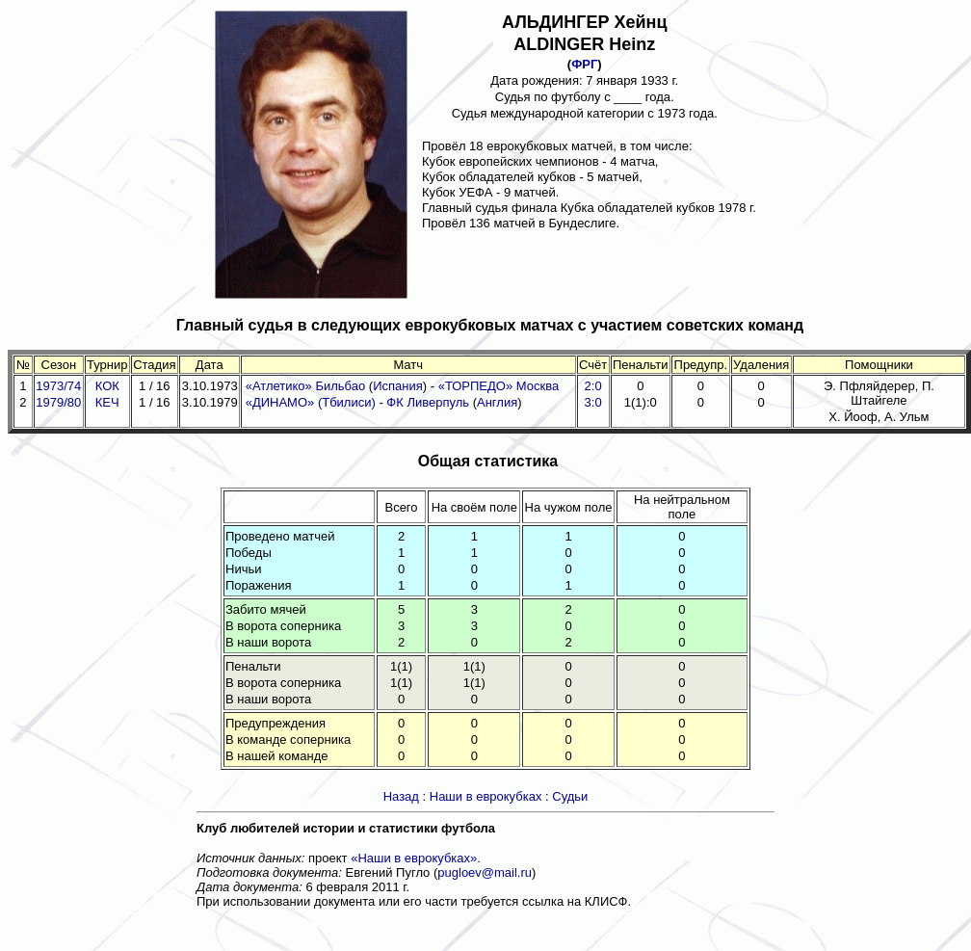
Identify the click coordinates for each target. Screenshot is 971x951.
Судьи (570, 796)
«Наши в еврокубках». (416, 858)
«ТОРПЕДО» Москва (499, 386)
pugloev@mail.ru (484, 872)
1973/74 (58, 386)
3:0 (593, 402)
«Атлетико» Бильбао (306, 386)
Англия (497, 402)
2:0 (593, 386)
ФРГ (584, 64)
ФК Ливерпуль (429, 402)
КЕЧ (107, 402)
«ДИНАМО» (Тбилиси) (311, 402)
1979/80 (58, 402)
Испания (398, 386)
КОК (107, 386)
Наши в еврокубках (486, 796)
